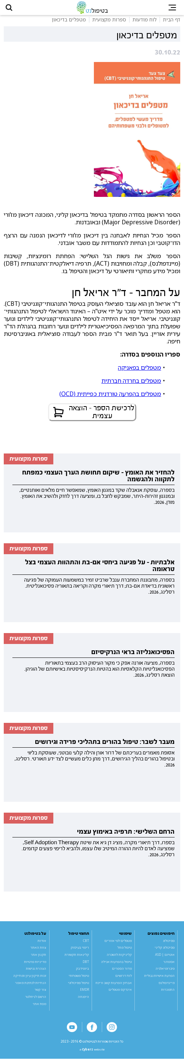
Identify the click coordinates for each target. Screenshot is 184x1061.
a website (92, 1051)
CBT (86, 942)
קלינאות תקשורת (77, 956)
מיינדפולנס (166, 984)
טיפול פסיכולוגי (78, 984)
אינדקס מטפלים (120, 991)
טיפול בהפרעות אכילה (116, 963)
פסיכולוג (169, 942)
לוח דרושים (123, 977)
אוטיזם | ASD (165, 956)
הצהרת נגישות (36, 970)
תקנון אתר (38, 956)
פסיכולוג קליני (165, 949)
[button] (10, 8)
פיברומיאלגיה (165, 970)
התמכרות (168, 991)
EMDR (84, 991)
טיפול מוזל (125, 949)
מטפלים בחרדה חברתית (131, 382)
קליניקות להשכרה (119, 956)
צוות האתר (38, 949)
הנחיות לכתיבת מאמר (30, 984)
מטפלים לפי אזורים (118, 942)
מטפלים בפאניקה (139, 369)
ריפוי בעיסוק (80, 949)
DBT (86, 963)
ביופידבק (82, 970)
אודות (42, 942)
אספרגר (169, 963)
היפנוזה (83, 998)
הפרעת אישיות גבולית (159, 977)
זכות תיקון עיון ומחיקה (29, 977)
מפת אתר (39, 1005)
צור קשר (40, 991)
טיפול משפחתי (79, 977)
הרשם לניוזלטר (35, 998)
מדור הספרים (122, 970)
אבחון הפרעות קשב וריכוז (113, 984)
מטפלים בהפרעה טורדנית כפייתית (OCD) (110, 395)
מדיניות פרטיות (35, 963)
